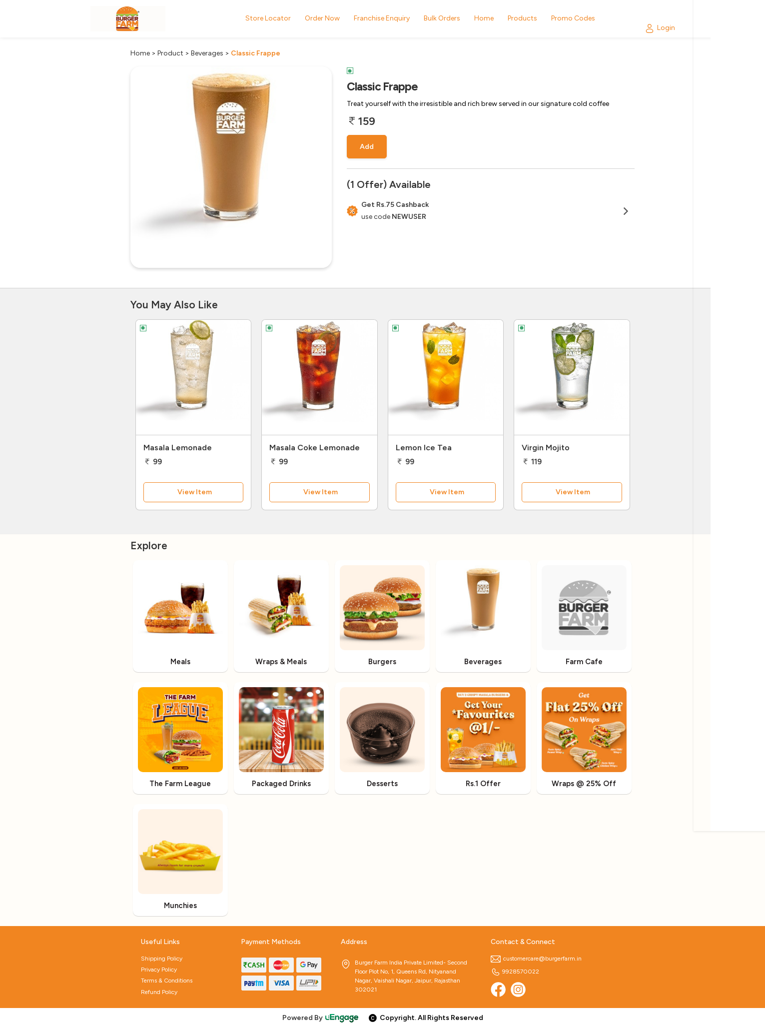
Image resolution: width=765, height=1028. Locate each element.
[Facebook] (498, 989)
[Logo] (127, 18)
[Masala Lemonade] (193, 377)
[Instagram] (518, 989)
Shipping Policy (161, 958)
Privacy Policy (159, 969)
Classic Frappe (255, 53)
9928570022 (515, 971)
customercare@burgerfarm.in (536, 958)
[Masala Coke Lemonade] (319, 377)
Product (170, 53)
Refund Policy (159, 992)
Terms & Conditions (166, 980)
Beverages (207, 53)
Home (140, 53)
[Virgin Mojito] (572, 377)
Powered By (320, 1018)
